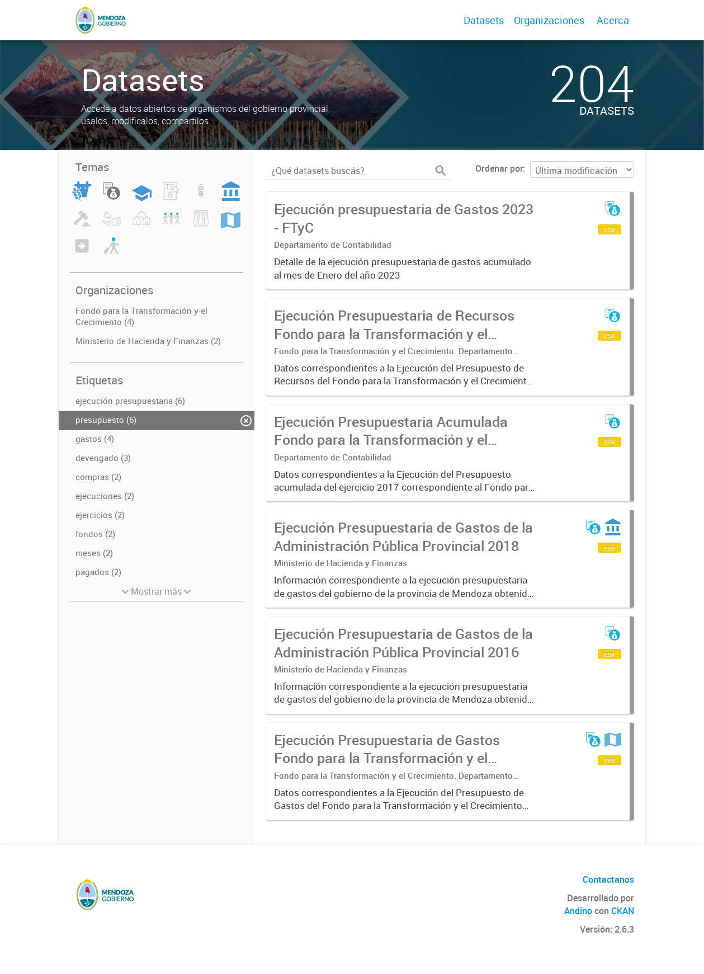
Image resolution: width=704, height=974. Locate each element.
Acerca (613, 20)
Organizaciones (549, 20)
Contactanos (608, 879)
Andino (578, 911)
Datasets (484, 20)
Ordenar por (499, 168)
